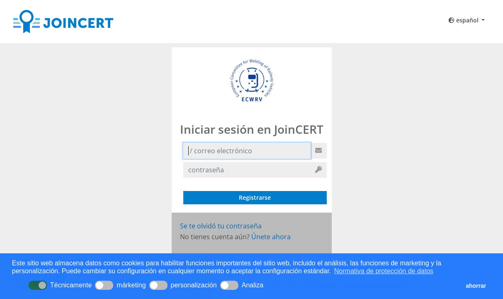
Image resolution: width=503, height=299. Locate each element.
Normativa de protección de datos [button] (383, 270)
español (464, 20)
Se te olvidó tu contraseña (221, 225)
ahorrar (476, 285)
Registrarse (255, 197)
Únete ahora (271, 236)
